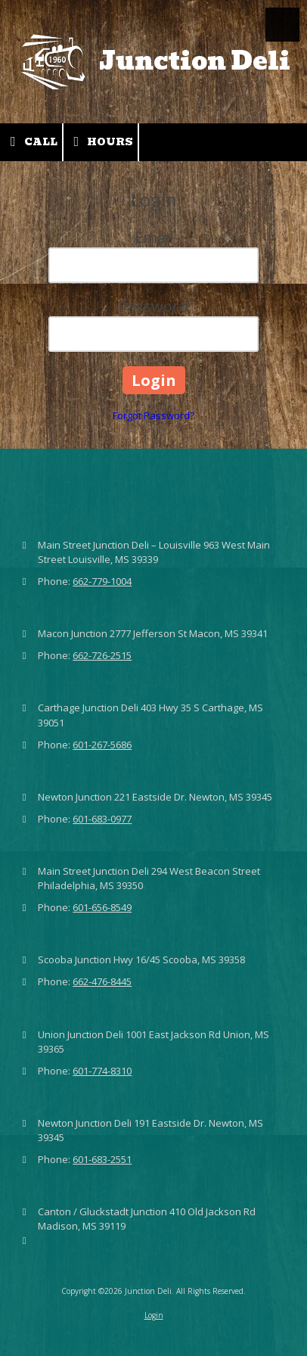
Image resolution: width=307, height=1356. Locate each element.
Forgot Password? (153, 415)
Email (154, 237)
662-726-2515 (102, 655)
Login (153, 1315)
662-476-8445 (102, 981)
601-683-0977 (102, 819)
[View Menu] (282, 25)
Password (153, 306)
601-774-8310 (102, 1071)
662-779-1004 (102, 581)
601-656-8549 (102, 907)
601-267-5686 (102, 744)
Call (31, 142)
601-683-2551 (102, 1159)
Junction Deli (194, 61)
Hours (101, 142)
